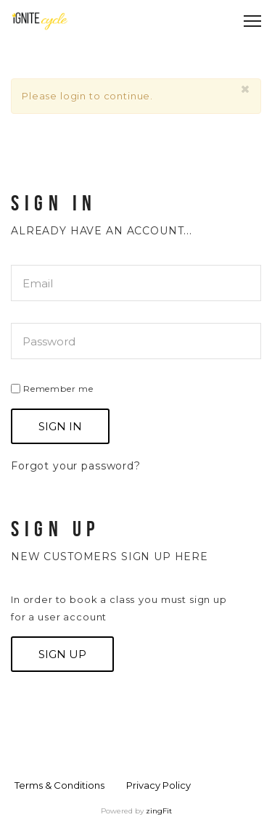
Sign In (60, 426)
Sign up (62, 654)
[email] (136, 283)
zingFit (159, 811)
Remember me (52, 388)
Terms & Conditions (59, 785)
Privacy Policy (158, 785)
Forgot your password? (76, 465)
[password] (136, 341)
